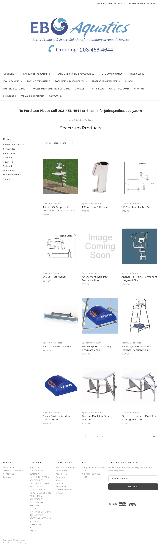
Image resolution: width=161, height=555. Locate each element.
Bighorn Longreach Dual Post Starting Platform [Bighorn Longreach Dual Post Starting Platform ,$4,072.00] (139, 418)
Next (154, 436)
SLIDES (129, 81)
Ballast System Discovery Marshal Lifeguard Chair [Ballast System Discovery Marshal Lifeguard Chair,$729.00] (136, 348)
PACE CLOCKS (138, 73)
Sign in (132, 3)
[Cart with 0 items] (154, 3)
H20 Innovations (12, 174)
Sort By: (47, 143)
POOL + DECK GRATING (38, 81)
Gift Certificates (117, 3)
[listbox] (62, 143)
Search (100, 3)
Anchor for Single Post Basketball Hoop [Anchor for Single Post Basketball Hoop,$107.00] (95, 278)
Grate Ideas (9, 170)
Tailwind (7, 166)
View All (7, 179)
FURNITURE (9, 73)
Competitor (9, 148)
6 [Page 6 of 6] (106, 436)
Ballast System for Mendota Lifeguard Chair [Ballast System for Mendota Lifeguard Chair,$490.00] (59, 418)
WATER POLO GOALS (119, 88)
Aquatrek (8, 161)
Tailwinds (8, 157)
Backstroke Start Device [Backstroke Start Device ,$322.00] (57, 346)
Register (144, 3)
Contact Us (55, 96)
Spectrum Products (13, 144)
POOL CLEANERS (12, 81)
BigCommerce (19, 540)
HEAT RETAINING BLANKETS (37, 73)
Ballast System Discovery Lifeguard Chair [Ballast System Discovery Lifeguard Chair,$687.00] (96, 348)
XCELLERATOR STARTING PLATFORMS (51, 88)
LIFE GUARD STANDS (113, 73)
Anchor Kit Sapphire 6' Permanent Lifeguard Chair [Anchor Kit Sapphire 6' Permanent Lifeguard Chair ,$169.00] (59, 209)
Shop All (139, 88)
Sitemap (7, 477)
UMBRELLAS (98, 88)
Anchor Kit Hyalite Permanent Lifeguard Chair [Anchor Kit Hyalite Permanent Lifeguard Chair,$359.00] (139, 278)
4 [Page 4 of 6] (97, 436)
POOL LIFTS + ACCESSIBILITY (71, 81)
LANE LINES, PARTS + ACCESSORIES (77, 73)
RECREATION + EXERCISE (106, 81)
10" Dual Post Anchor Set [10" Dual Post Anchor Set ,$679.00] (136, 207)
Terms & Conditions (32, 96)
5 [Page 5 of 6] (102, 436)
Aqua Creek (9, 153)
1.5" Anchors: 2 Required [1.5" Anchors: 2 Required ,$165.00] (96, 207)
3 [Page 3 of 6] (93, 436)
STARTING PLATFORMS (15, 88)
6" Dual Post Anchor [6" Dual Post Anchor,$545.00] (54, 276)
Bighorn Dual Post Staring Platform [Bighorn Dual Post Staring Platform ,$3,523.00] (97, 418)
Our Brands (9, 96)
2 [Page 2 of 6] (89, 436)
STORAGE (81, 88)
